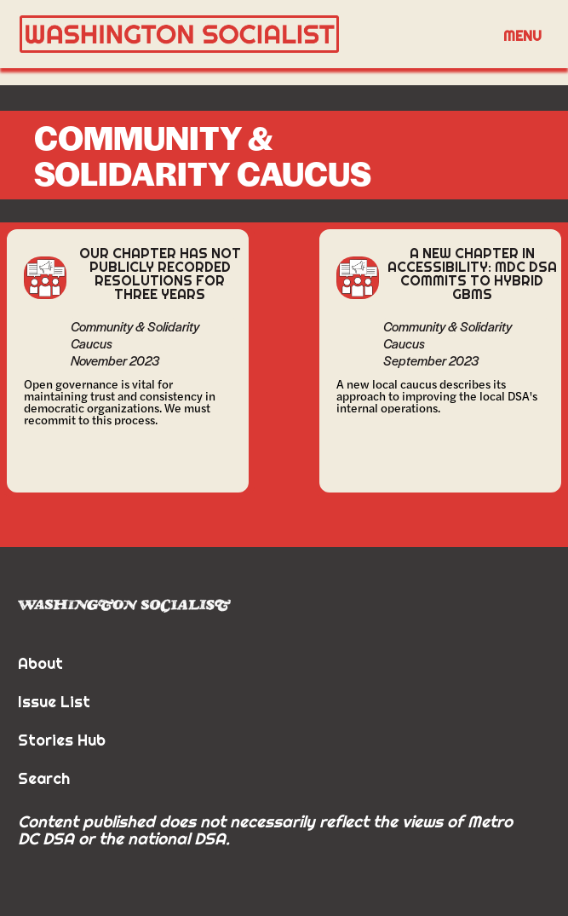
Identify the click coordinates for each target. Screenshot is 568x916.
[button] (522, 34)
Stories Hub (62, 740)
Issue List (54, 701)
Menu (522, 35)
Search (44, 778)
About (40, 663)
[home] (249, 34)
